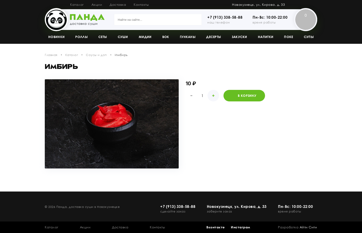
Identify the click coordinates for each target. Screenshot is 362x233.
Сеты (102, 37)
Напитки (265, 37)
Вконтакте (215, 227)
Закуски (239, 37)
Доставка (118, 4)
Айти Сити (308, 227)
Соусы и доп (96, 55)
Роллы (81, 37)
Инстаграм (240, 227)
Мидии (145, 37)
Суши (123, 37)
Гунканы (188, 37)
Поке (288, 37)
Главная (51, 55)
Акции (96, 4)
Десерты (213, 37)
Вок (165, 37)
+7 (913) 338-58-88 (224, 17)
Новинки (56, 37)
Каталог (77, 4)
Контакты (141, 4)
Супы (309, 37)
